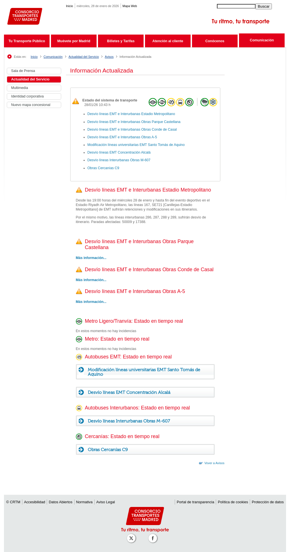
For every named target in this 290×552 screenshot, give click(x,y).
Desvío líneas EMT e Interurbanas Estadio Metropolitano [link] (131, 114)
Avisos (109, 56)
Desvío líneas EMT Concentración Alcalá (129, 392)
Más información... (91, 280)
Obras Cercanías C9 (108, 449)
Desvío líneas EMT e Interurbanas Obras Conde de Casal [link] (132, 129)
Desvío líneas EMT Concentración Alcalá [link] (119, 152)
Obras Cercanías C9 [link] (103, 168)
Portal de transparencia (195, 502)
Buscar (263, 6)
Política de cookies (233, 502)
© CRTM (13, 502)
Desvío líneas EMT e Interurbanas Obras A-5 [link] (122, 137)
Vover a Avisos (214, 463)
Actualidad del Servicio (84, 56)
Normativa (84, 502)
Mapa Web (130, 6)
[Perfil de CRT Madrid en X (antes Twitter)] (132, 535)
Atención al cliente (167, 41)
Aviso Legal (105, 502)
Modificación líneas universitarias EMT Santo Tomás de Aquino (144, 372)
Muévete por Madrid (73, 41)
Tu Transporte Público (26, 41)
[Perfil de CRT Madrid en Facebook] (154, 535)
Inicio (69, 6)
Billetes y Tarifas (121, 41)
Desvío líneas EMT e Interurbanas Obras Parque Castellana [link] (134, 122)
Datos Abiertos (60, 502)
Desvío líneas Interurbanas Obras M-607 (129, 421)
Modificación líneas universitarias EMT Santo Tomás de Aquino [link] (136, 145)
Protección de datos (268, 502)
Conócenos (214, 41)
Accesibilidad (34, 502)
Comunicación (262, 40)
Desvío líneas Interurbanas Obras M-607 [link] (119, 160)
